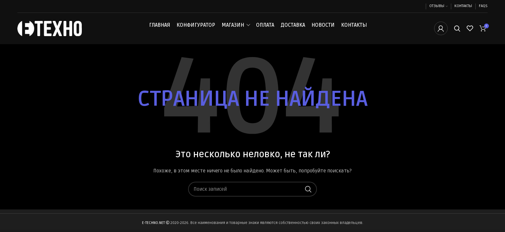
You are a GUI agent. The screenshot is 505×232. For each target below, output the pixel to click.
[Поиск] (457, 30)
